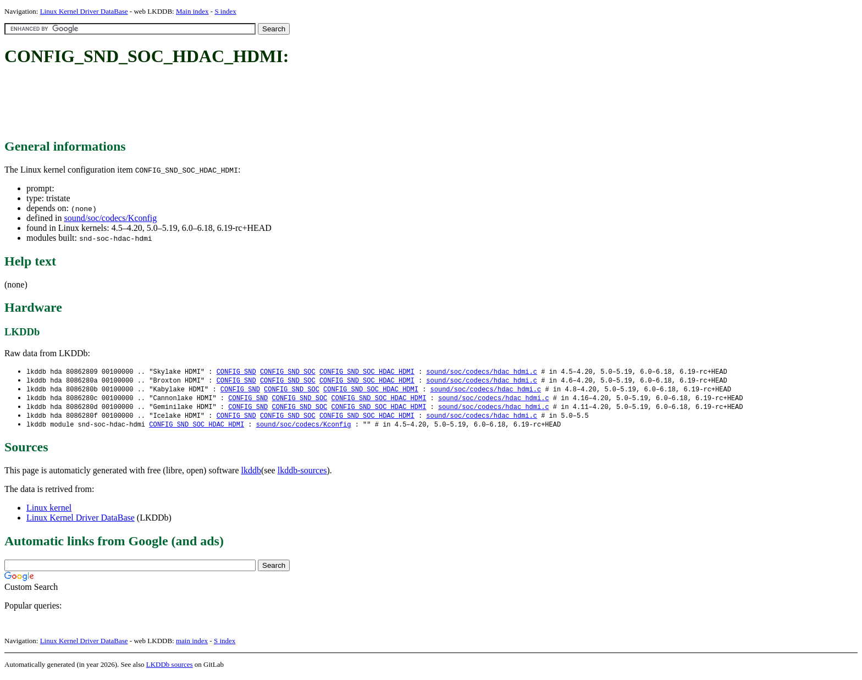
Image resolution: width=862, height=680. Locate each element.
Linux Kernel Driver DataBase (84, 11)
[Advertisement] (204, 103)
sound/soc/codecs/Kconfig (110, 218)
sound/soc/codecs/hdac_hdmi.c (481, 372)
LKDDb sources (169, 668)
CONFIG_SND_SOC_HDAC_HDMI (367, 372)
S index (225, 11)
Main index (192, 11)
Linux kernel (48, 511)
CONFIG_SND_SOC (288, 372)
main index (192, 644)
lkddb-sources (302, 474)
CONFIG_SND (236, 372)
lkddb (251, 474)
